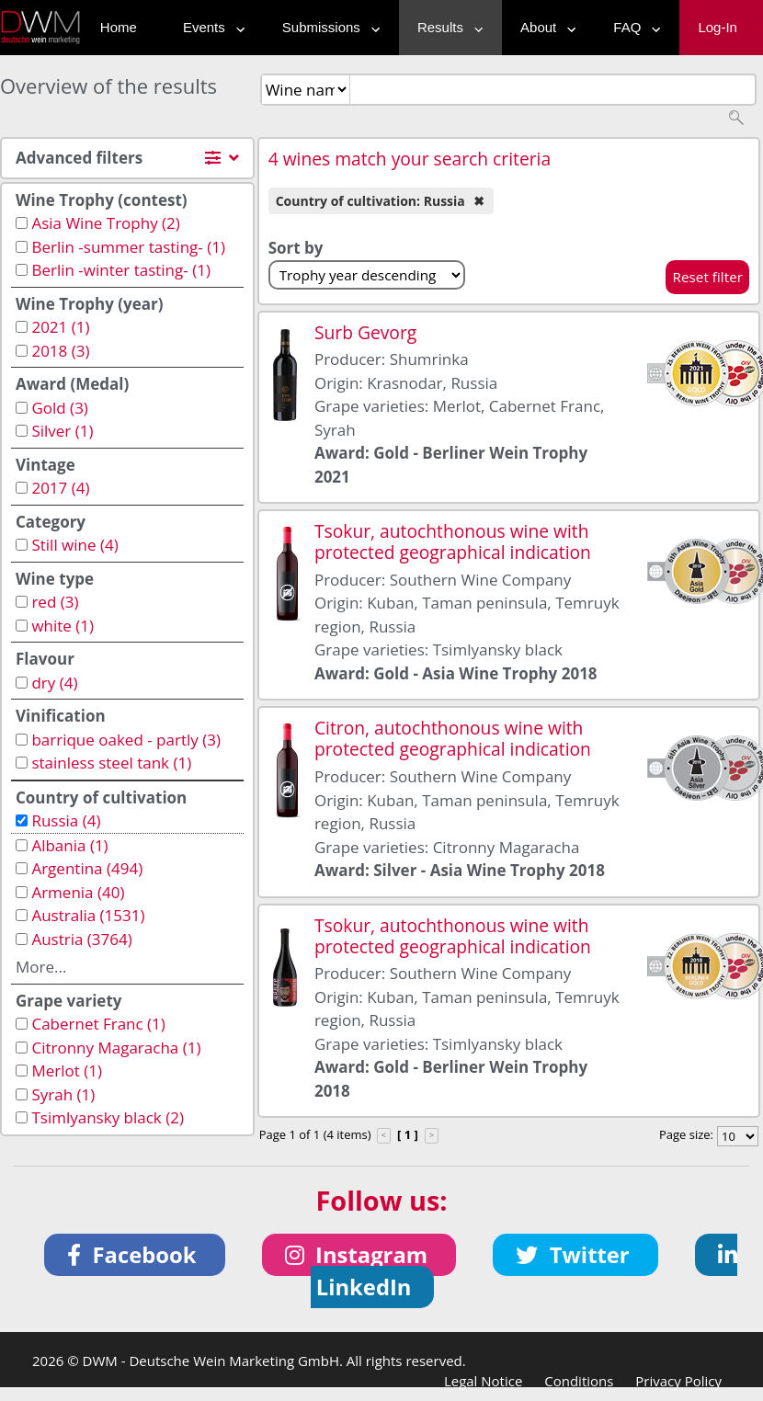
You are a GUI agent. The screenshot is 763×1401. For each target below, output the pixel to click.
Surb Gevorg (365, 332)
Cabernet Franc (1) (98, 1023)
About (543, 27)
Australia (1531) (87, 915)
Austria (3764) (81, 939)
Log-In (717, 27)
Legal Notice (483, 1381)
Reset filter (707, 277)
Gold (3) (59, 407)
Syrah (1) (63, 1094)
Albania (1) (69, 845)
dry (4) (54, 682)
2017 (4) (60, 487)
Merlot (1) (66, 1070)
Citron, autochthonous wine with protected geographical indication (452, 738)
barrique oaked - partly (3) (126, 739)
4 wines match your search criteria (410, 158)
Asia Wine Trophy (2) (105, 223)
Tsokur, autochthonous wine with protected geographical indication (452, 541)
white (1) (62, 625)
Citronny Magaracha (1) (115, 1047)
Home (118, 27)
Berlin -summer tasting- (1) (128, 246)
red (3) (54, 601)
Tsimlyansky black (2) (107, 1117)
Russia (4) (65, 820)
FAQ (632, 27)
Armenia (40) (77, 892)
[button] (134, 1255)
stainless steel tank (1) (111, 762)
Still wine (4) (74, 544)
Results (445, 27)
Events (209, 27)
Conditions (578, 1381)
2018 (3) (60, 350)
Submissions (326, 27)
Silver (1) (62, 430)
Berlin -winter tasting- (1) (120, 269)
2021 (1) (60, 326)
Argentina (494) (86, 868)
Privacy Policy (678, 1381)
